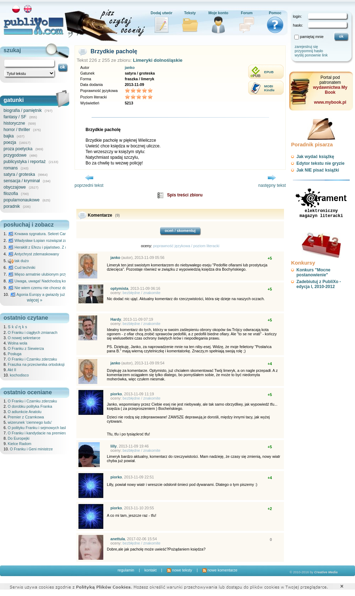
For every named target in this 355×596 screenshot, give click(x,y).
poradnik (12, 206)
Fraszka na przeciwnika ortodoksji (36, 364)
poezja (10, 142)
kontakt (150, 570)
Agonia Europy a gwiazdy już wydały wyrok (49, 294)
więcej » (34, 300)
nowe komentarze (219, 570)
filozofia (11, 193)
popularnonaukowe (21, 199)
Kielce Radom (19, 443)
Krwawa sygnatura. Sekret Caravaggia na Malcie (52, 234)
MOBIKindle (269, 88)
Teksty (190, 13)
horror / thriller (17, 129)
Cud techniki (22, 267)
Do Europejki (18, 438)
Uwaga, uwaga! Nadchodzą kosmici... (43, 281)
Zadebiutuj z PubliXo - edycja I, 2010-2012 (318, 284)
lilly (113, 446)
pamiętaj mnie (311, 36)
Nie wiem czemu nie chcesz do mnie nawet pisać (52, 288)
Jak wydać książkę (315, 156)
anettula (117, 539)
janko (130, 67)
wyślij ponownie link (311, 55)
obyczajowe (15, 187)
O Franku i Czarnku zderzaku (32, 359)
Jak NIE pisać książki (317, 170)
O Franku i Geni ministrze (31, 449)
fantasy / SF (15, 116)
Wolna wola (17, 343)
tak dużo (18, 261)
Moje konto (218, 13)
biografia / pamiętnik (23, 110)
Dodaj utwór (162, 13)
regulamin (126, 570)
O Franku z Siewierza (26, 348)
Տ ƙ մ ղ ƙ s (17, 327)
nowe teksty (179, 570)
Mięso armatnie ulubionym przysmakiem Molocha (52, 274)
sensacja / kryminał (22, 180)
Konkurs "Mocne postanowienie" (313, 272)
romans (11, 168)
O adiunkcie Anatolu (25, 412)
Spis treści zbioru (184, 195)
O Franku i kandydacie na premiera (37, 433)
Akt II (11, 370)
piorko (116, 394)
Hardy (115, 319)
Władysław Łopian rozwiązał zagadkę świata (48, 240)
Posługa (15, 354)
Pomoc (275, 13)
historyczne (14, 123)
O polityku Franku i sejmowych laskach (40, 428)
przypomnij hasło (309, 51)
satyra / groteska (19, 174)
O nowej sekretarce (24, 338)
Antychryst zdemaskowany (33, 254)
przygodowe (15, 155)
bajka (9, 136)
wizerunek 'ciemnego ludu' (30, 422)
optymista (119, 288)
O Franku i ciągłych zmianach (33, 332)
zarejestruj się (306, 46)
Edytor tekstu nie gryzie (320, 163)
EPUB (269, 72)
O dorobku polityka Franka (30, 406)
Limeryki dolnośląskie (157, 60)
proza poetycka (18, 148)
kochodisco (19, 375)
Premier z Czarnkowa (26, 417)
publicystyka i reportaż (25, 161)
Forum (246, 13)
